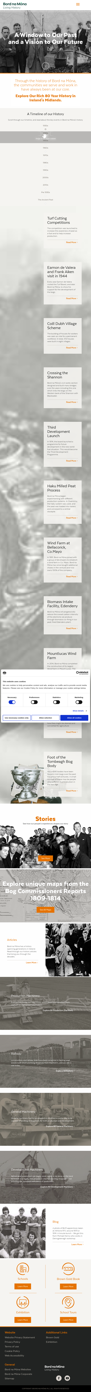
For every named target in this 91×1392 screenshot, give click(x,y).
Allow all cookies (74, 718)
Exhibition (51, 1341)
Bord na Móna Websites (18, 1369)
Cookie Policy (12, 1351)
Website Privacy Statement (20, 1337)
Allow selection (45, 718)
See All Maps (45, 910)
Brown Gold (52, 1337)
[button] (78, 4)
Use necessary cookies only (17, 718)
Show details (78, 711)
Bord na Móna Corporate (18, 1373)
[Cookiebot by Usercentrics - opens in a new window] (78, 673)
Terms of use (12, 1346)
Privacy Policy (12, 1341)
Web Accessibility (14, 1355)
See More (45, 858)
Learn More (23, 1286)
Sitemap (9, 1378)
